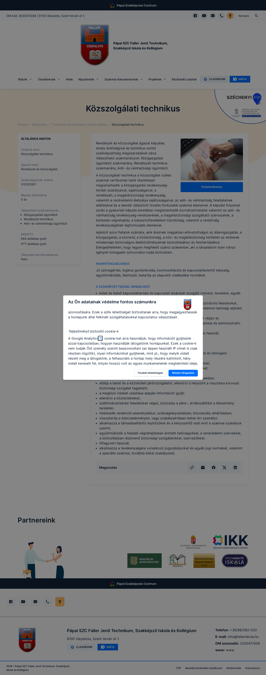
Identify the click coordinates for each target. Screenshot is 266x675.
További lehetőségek (150, 372)
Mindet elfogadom (183, 372)
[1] (100, 338)
